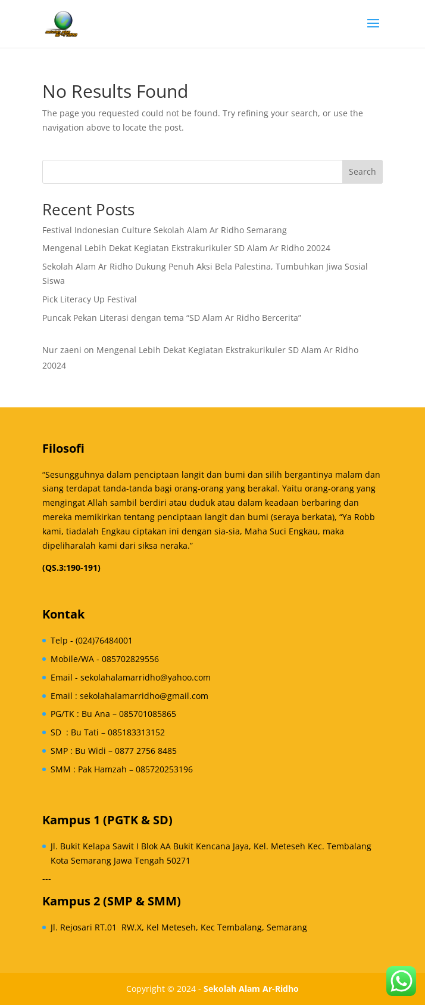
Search (362, 171)
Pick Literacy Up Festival (89, 299)
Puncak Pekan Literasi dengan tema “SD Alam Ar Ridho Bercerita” (171, 317)
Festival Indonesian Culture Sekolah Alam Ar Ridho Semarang (164, 230)
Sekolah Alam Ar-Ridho (251, 988)
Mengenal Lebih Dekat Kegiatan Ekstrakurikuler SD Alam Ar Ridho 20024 (186, 247)
